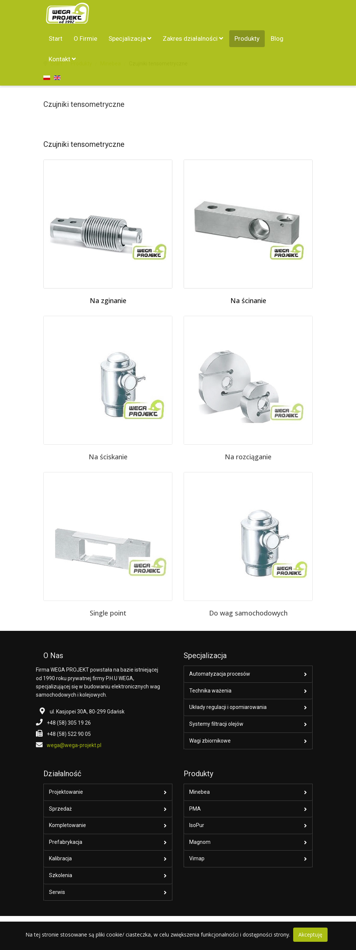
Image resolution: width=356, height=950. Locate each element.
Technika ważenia (210, 691)
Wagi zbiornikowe (210, 741)
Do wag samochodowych (248, 612)
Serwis (57, 892)
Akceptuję (310, 934)
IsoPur (196, 825)
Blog (277, 38)
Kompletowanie (67, 825)
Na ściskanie (108, 456)
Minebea (199, 792)
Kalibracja (60, 858)
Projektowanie (66, 792)
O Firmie (85, 38)
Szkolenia (60, 875)
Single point (108, 612)
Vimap (197, 858)
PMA (195, 809)
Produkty (247, 38)
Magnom (200, 842)
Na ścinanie (248, 300)
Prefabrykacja (65, 842)
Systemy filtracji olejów (216, 724)
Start (55, 38)
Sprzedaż (60, 809)
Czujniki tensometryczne (84, 104)
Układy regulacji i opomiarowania (228, 707)
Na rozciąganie (248, 456)
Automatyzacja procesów (219, 674)
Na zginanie (108, 300)
